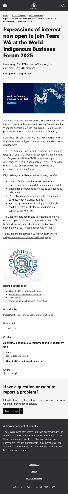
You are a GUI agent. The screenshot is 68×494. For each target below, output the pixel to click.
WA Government (19, 15)
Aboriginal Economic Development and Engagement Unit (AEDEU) (33, 156)
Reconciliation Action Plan (38, 228)
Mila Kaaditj (14, 297)
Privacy (34, 471)
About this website (34, 478)
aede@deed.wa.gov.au (17, 356)
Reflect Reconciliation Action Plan (25, 294)
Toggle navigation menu (5, 5)
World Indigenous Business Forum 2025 (28, 301)
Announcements (36, 15)
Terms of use (34, 464)
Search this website (63, 5)
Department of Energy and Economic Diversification (28, 315)
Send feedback (11, 411)
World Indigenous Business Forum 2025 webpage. (30, 235)
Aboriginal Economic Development (25, 291)
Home (5, 15)
